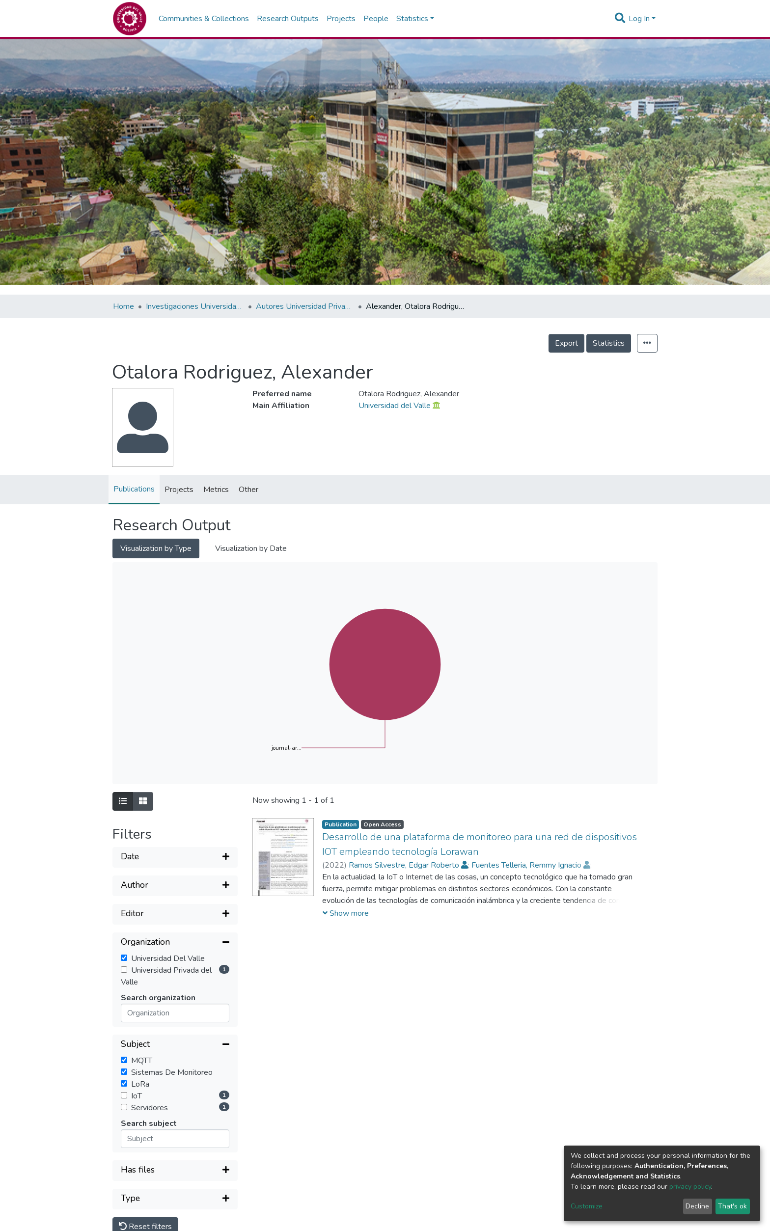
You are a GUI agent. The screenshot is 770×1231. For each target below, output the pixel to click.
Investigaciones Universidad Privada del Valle (195, 306)
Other (248, 489)
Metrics (216, 489)
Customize (587, 1206)
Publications (134, 489)
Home (123, 306)
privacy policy (690, 1186)
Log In (639, 18)
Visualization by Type (156, 548)
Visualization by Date (251, 548)
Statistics (609, 343)
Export (566, 343)
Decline (697, 1206)
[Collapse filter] (175, 943)
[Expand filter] (175, 857)
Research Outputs (288, 18)
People (375, 18)
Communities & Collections (204, 18)
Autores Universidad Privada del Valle (305, 306)
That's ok (732, 1206)
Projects (341, 18)
